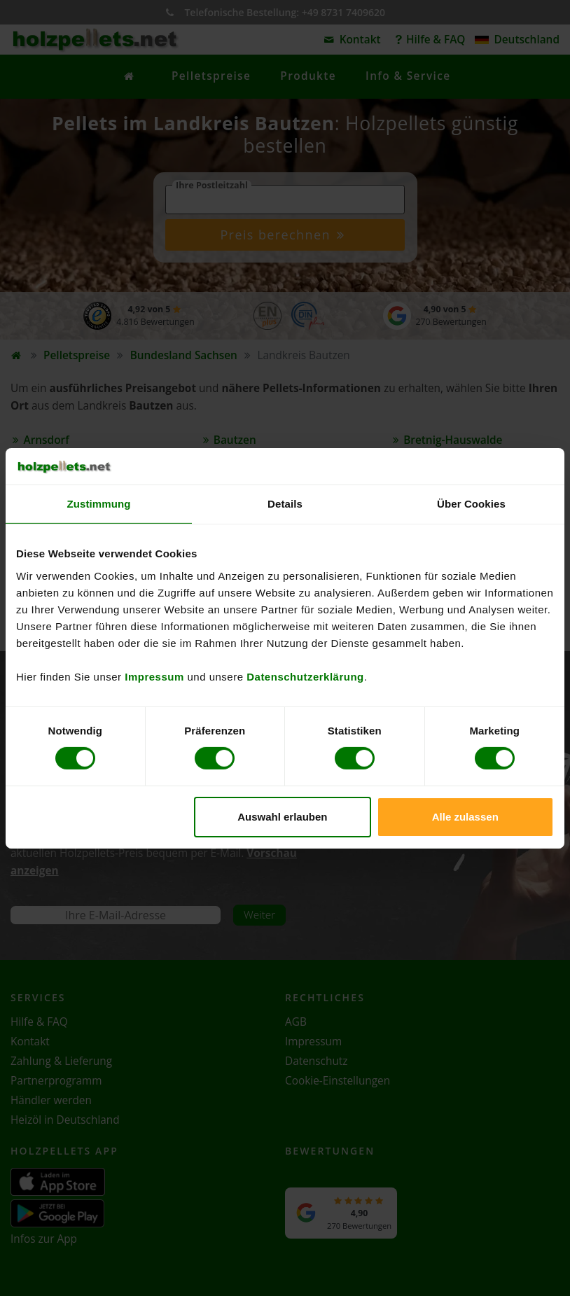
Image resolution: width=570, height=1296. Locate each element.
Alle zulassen (465, 817)
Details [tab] (285, 504)
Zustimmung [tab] (99, 504)
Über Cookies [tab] (471, 504)
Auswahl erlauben (282, 817)
